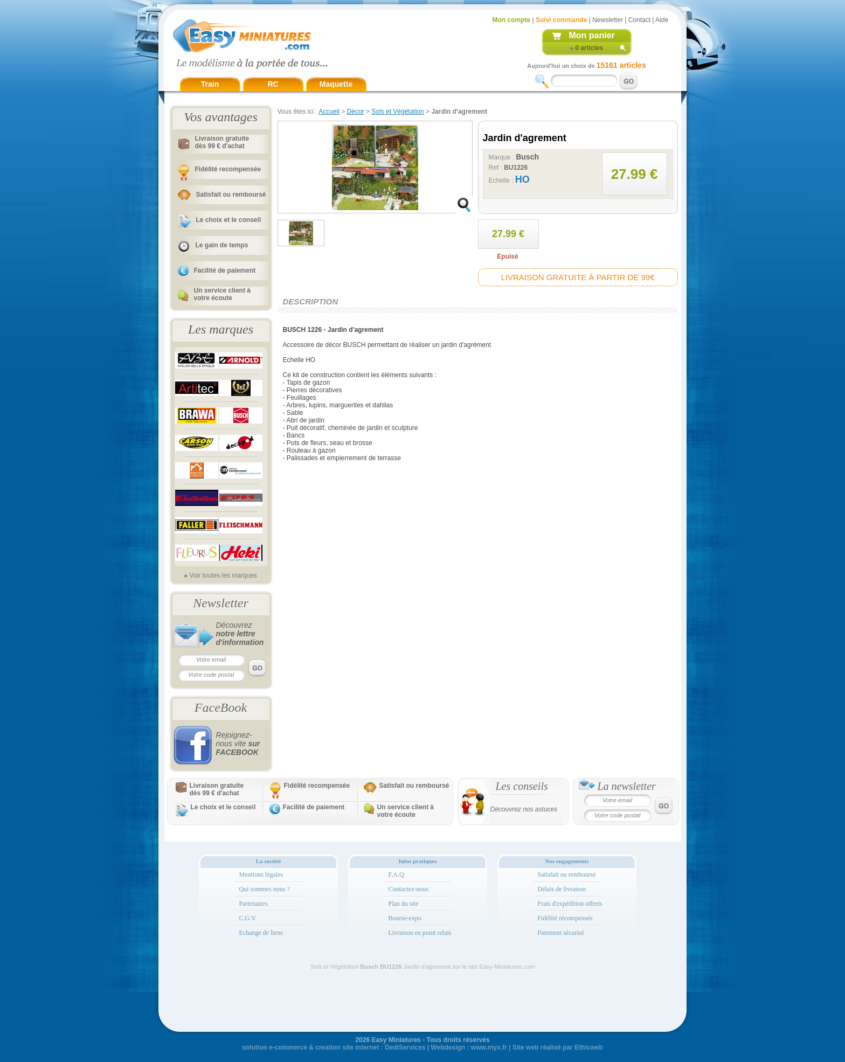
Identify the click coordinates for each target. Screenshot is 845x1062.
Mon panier (592, 35)
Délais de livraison (562, 889)
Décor (355, 111)
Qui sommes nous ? (264, 889)
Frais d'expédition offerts (570, 903)
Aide (661, 20)
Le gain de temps (222, 245)
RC (272, 84)
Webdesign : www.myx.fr (469, 1047)
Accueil (329, 111)
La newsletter (627, 786)
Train (210, 84)
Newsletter (607, 20)
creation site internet (347, 1047)
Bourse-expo (405, 918)
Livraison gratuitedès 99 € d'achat (222, 142)
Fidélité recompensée (228, 169)
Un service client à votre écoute (222, 294)
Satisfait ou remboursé (231, 194)
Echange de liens (261, 932)
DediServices (405, 1047)
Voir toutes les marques (223, 575)
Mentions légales (261, 874)
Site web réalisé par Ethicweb (557, 1047)
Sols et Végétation (397, 111)
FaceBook (221, 707)
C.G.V (247, 918)
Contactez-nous (409, 889)
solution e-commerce (274, 1047)
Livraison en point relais (420, 932)
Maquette (336, 84)
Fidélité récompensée (565, 918)
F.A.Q (396, 874)
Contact (639, 20)
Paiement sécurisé (561, 932)
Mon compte (512, 20)
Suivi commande (561, 20)
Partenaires (253, 903)
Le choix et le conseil (228, 220)
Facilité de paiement (225, 270)
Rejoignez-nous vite (238, 743)
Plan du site (404, 903)
